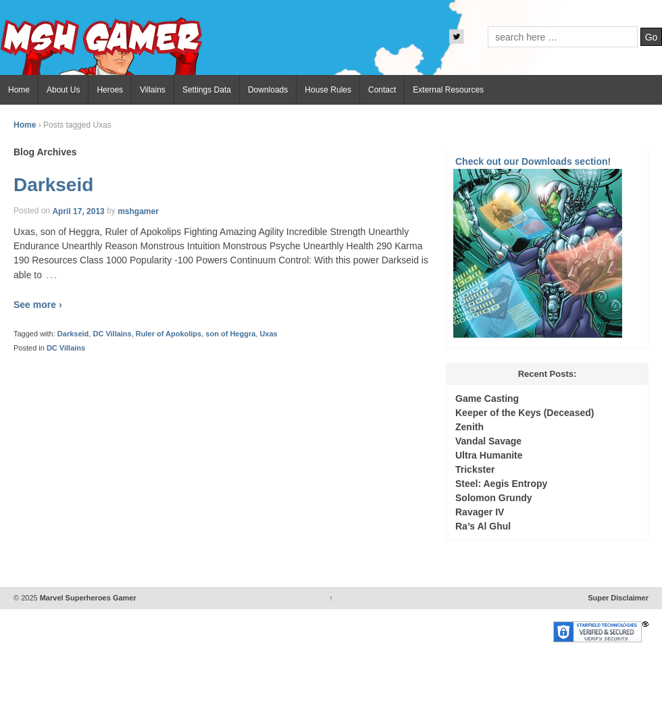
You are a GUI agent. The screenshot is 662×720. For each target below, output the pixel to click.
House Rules (328, 90)
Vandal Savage (488, 441)
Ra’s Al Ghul (483, 526)
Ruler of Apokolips (168, 334)
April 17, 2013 (78, 210)
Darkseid (53, 184)
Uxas (268, 334)
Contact (382, 90)
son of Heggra (230, 334)
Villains (153, 90)
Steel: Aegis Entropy (501, 483)
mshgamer (138, 210)
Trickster (474, 469)
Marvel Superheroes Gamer (87, 598)
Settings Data (206, 90)
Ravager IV (479, 512)
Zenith (469, 426)
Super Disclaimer (618, 598)
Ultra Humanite (489, 455)
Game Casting (487, 398)
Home (19, 90)
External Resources (448, 90)
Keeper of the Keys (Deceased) (524, 412)
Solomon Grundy (493, 497)
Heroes (110, 90)
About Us (63, 90)
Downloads (268, 90)
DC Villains (112, 334)
